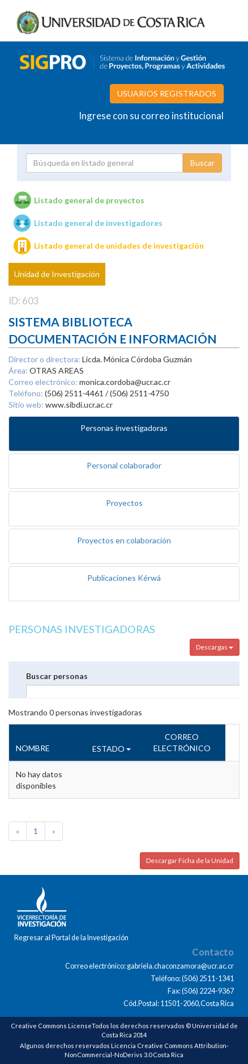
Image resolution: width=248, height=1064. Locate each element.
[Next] (54, 831)
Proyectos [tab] (124, 503)
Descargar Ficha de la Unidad (189, 860)
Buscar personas (57, 676)
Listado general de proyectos (89, 200)
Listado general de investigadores (98, 223)
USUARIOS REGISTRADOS (166, 93)
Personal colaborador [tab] (124, 465)
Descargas (214, 647)
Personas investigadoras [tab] (124, 428)
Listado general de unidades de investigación (119, 245)
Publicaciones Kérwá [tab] (124, 578)
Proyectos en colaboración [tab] (124, 540)
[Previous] (17, 831)
